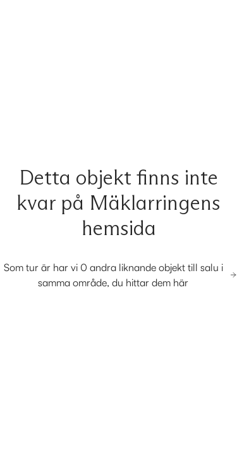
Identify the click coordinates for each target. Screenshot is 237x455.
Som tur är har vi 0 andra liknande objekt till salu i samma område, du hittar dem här (120, 275)
